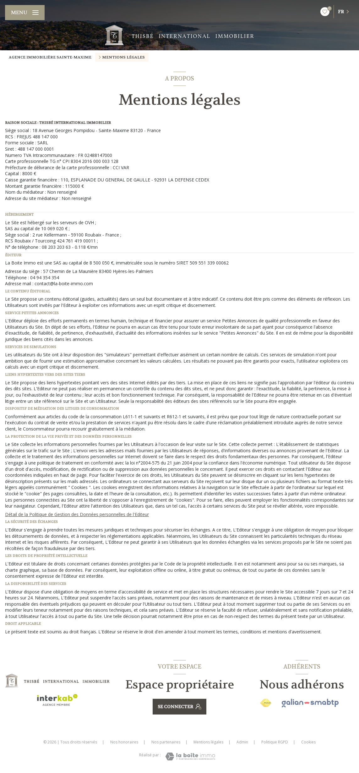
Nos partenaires (165, 742)
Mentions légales (208, 742)
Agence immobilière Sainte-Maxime (50, 57)
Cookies (308, 742)
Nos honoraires (124, 742)
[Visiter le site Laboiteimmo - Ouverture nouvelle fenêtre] (190, 756)
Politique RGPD (274, 742)
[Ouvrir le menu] (25, 12)
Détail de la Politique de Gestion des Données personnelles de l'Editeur (77, 514)
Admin (242, 742)
